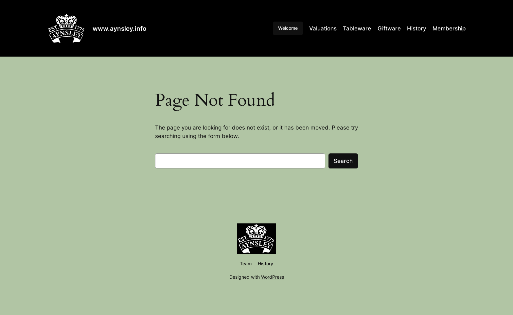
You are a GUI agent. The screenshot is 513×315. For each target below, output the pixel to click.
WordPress (272, 277)
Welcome (288, 28)
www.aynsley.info (120, 28)
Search (343, 161)
